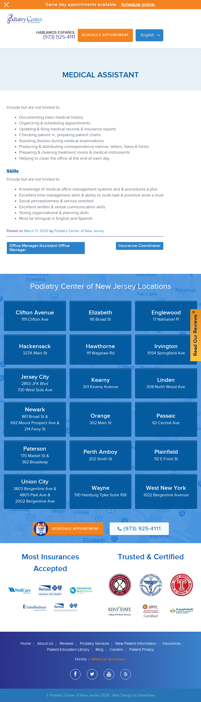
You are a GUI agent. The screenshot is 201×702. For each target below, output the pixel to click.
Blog (99, 649)
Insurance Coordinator (140, 245)
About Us (45, 643)
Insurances (172, 643)
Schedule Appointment (105, 35)
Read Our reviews (195, 335)
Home (25, 643)
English (147, 35)
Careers (116, 649)
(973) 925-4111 (59, 37)
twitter (92, 675)
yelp (125, 675)
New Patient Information (135, 643)
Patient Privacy (141, 649)
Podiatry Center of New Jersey (79, 231)
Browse (192, 24)
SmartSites (146, 695)
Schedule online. (138, 4)
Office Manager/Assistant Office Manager (39, 247)
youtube (108, 675)
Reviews (67, 643)
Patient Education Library (68, 649)
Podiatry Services (94, 643)
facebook (75, 675)
